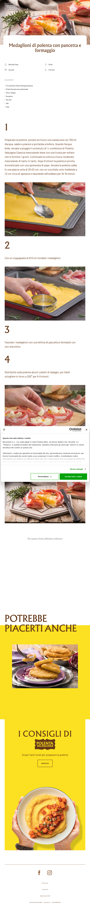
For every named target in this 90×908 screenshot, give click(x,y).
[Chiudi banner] (86, 429)
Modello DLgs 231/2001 (45, 896)
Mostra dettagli (76, 469)
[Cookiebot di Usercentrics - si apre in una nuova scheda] (71, 429)
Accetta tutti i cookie (73, 477)
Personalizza (44, 477)
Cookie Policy (45, 889)
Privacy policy (45, 883)
